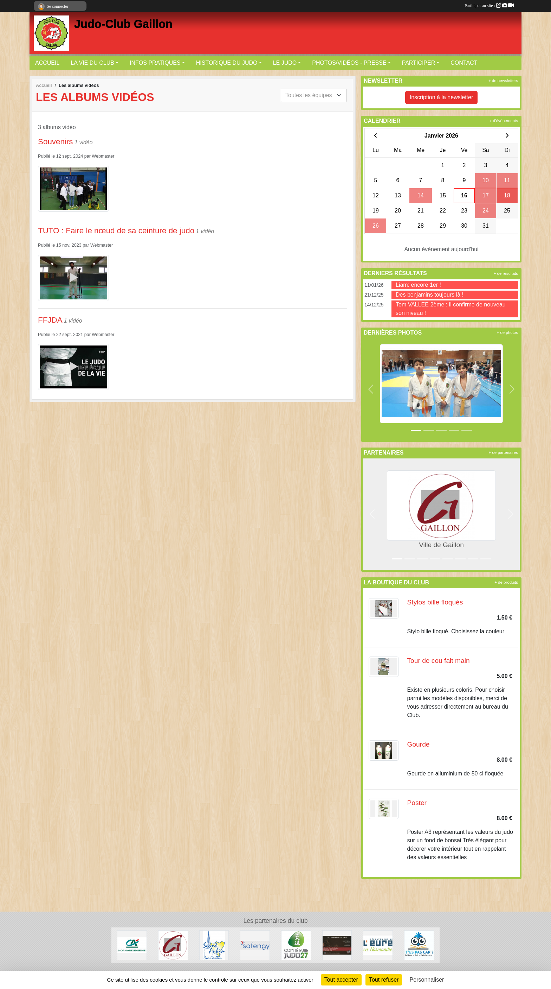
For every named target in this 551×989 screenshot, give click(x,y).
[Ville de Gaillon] (173, 945)
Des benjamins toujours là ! (430, 295)
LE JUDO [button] (285, 63)
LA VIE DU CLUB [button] (92, 63)
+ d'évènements (504, 121)
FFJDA (50, 320)
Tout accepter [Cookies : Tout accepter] (341, 980)
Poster (417, 802)
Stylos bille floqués (435, 602)
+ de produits (506, 582)
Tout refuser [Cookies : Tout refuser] (383, 980)
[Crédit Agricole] (132, 945)
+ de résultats (506, 273)
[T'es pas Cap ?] (419, 945)
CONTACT (463, 63)
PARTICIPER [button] (418, 63)
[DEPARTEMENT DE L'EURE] (378, 945)
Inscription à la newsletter (441, 97)
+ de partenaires (503, 452)
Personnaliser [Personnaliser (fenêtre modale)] (427, 980)
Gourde (418, 744)
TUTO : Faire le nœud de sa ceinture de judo (116, 230)
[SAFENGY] (255, 945)
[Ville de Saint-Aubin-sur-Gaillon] (214, 945)
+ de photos (507, 332)
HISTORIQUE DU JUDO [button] (227, 63)
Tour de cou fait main (438, 660)
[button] (371, 389)
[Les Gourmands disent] (337, 945)
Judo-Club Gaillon (123, 24)
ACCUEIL (47, 63)
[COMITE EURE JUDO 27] (296, 945)
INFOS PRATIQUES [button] (155, 63)
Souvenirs (55, 141)
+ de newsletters (503, 80)
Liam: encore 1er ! (418, 285)
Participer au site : (489, 5)
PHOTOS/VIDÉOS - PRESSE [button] (349, 63)
